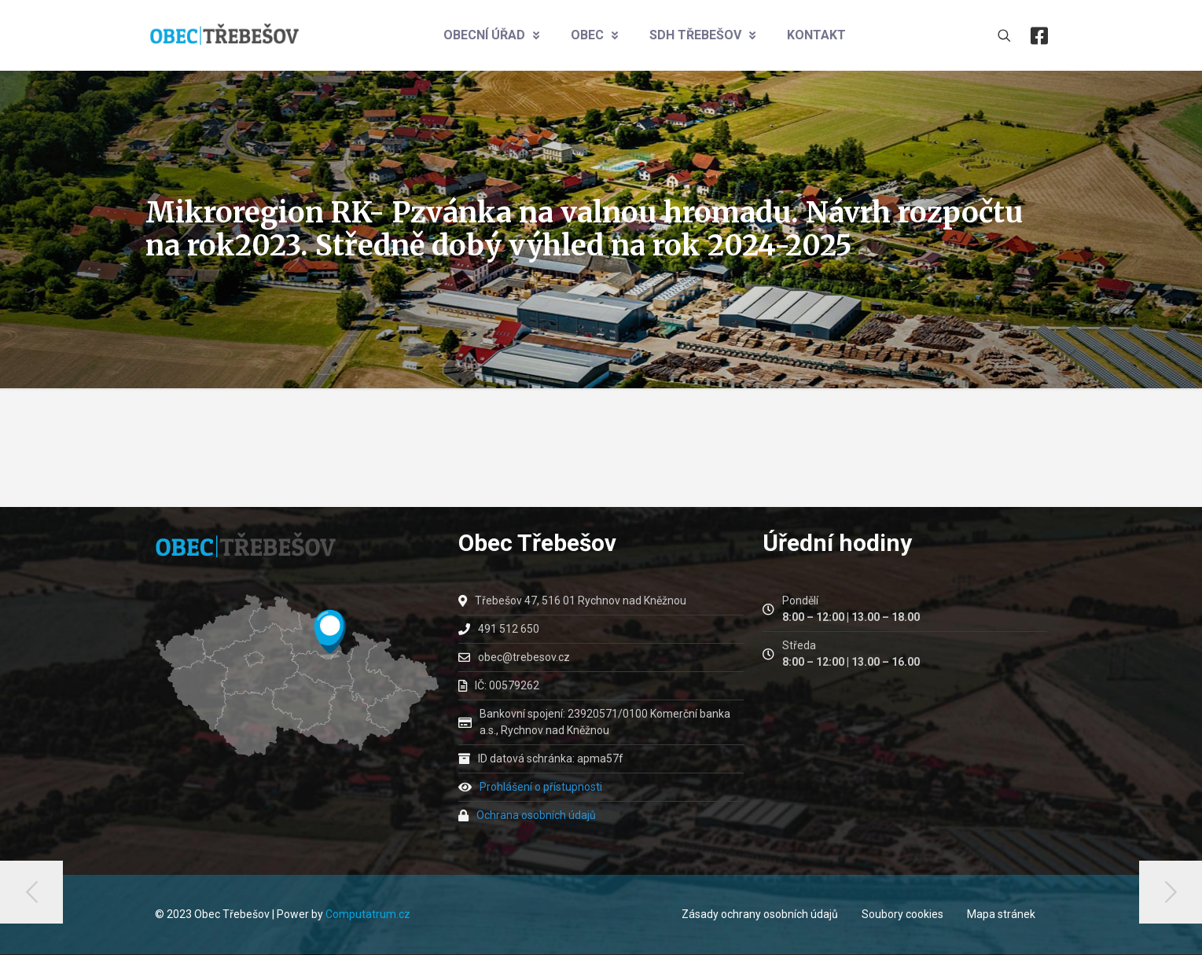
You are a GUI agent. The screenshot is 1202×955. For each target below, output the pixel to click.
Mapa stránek (1001, 914)
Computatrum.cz (367, 914)
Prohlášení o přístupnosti (541, 787)
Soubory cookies (902, 914)
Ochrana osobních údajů (536, 815)
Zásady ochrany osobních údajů (760, 914)
